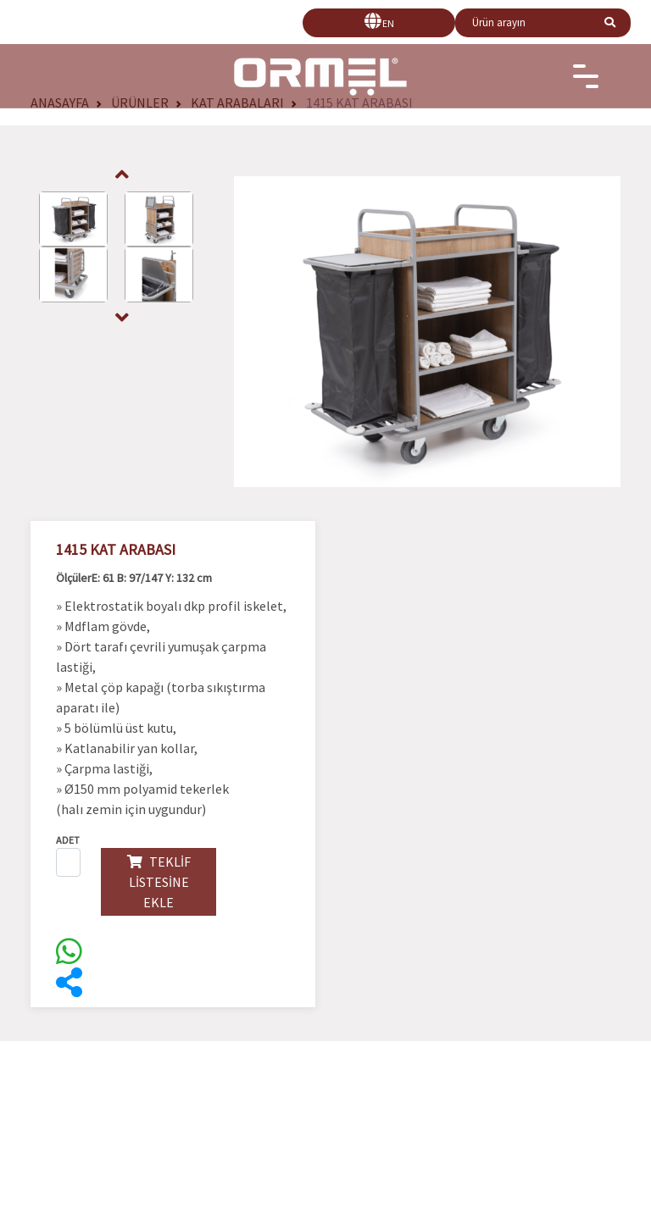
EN (388, 23)
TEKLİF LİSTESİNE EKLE (159, 882)
